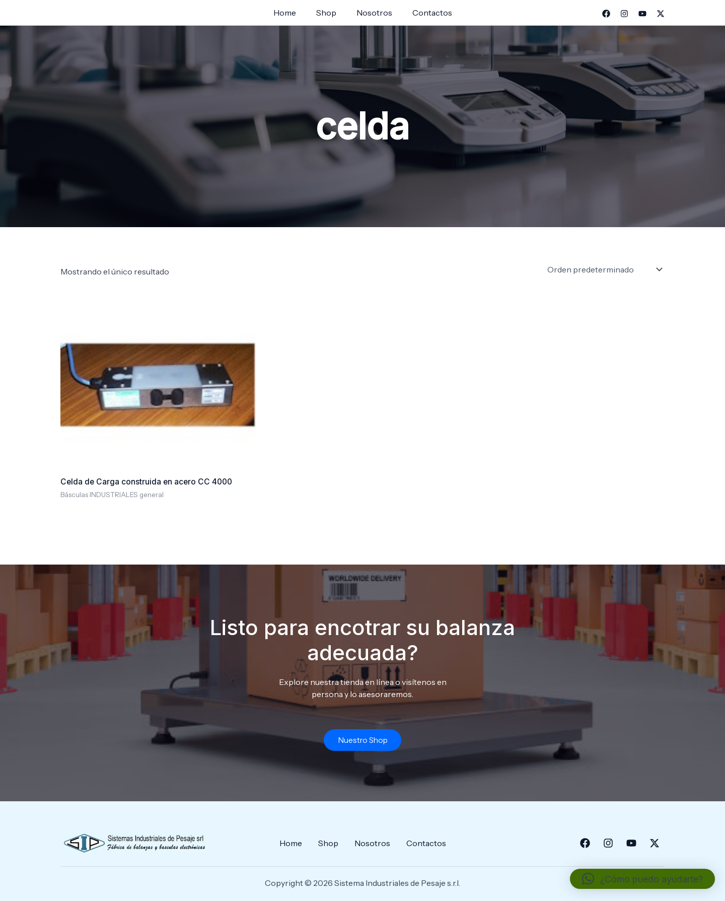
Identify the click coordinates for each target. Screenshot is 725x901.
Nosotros (372, 13)
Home (290, 13)
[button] (642, 879)
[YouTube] (642, 14)
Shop (328, 13)
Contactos (426, 13)
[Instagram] (624, 14)
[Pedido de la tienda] (604, 269)
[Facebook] (606, 14)
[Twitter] (661, 14)
